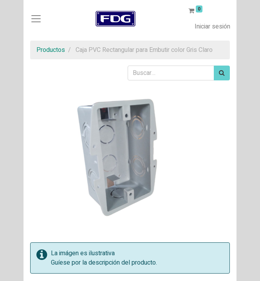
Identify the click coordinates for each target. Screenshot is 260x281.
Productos (50, 50)
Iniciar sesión (212, 26)
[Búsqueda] (222, 73)
